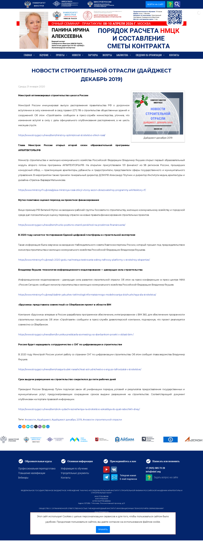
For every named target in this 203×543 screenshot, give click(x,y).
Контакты (174, 55)
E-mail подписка (128, 479)
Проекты (61, 55)
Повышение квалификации (31, 473)
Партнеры (93, 55)
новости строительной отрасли (103, 419)
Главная (29, 55)
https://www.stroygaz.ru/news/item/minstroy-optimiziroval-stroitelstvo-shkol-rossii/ (61, 135)
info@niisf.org (153, 471)
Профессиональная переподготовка (36, 468)
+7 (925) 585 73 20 (155, 468)
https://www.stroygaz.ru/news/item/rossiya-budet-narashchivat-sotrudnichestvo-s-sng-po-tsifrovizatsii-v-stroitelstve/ (79, 369)
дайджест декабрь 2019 (67, 419)
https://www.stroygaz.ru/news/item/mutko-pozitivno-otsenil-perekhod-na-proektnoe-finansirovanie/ (71, 225)
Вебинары (23, 477)
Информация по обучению (74, 468)
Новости (78, 55)
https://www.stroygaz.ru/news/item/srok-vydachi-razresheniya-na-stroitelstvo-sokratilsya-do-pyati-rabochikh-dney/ (79, 409)
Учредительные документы (75, 473)
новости (31, 419)
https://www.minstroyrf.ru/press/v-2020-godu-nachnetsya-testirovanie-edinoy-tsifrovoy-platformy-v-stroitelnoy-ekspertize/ (84, 259)
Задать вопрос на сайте (166, 477)
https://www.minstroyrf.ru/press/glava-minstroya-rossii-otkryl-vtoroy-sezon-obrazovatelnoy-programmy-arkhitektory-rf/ (82, 190)
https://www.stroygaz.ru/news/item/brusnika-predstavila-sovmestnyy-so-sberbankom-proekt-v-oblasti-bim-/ (75, 334)
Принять (103, 529)
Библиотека (123, 55)
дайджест (45, 419)
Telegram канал (128, 475)
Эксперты (107, 55)
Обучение (45, 55)
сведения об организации (150, 55)
